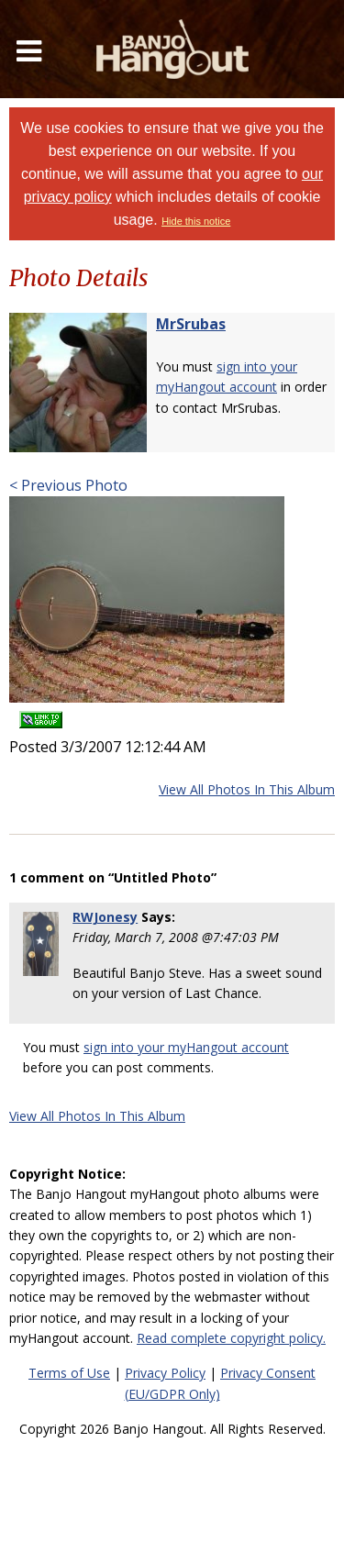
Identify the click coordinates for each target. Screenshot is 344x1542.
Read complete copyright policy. (231, 1338)
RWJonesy (105, 917)
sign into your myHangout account (186, 1047)
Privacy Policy (165, 1372)
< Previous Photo (68, 485)
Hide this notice (195, 221)
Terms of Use (69, 1372)
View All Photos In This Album (247, 789)
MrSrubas (191, 324)
